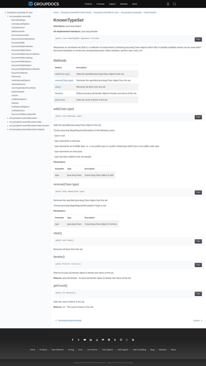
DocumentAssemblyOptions (23, 39)
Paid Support (122, 349)
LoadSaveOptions (18, 99)
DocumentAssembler (20, 35)
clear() (58, 87)
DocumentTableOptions (21, 61)
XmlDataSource (18, 110)
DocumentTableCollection (22, 46)
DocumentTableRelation (21, 65)
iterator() (59, 93)
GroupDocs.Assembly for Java (19, 12)
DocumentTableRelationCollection (25, 69)
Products (88, 4)
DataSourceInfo (18, 31)
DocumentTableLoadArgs (22, 58)
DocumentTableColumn (21, 50)
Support (112, 4)
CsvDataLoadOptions (20, 24)
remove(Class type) (64, 80)
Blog (152, 349)
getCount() (60, 100)
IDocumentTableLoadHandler (23, 114)
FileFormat (15, 76)
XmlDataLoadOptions (20, 107)
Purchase (100, 4)
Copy (188, 39)
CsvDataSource (18, 27)
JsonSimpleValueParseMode (23, 88)
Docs (80, 349)
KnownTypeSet (17, 92)
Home (55, 12)
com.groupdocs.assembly (20, 16)
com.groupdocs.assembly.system (23, 118)
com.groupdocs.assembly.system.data (25, 122)
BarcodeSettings (18, 20)
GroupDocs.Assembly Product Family (76, 12)
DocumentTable (18, 43)
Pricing (71, 349)
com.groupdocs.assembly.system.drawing (26, 129)
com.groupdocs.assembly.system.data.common (29, 126)
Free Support (107, 349)
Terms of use (122, 362)
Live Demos (92, 349)
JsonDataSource (18, 84)
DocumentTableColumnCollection (25, 54)
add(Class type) (62, 74)
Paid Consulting (139, 349)
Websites (124, 4)
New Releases (58, 349)
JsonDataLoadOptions (20, 80)
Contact (130, 362)
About (134, 4)
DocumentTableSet (19, 73)
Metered (14, 103)
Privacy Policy (111, 362)
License (14, 95)
